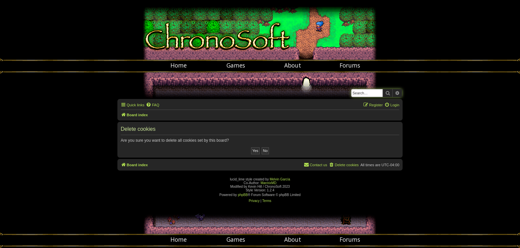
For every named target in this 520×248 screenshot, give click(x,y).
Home (178, 65)
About (292, 65)
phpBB (243, 195)
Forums (350, 65)
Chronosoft (260, 30)
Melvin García (280, 179)
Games (236, 65)
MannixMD (269, 183)
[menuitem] (152, 105)
